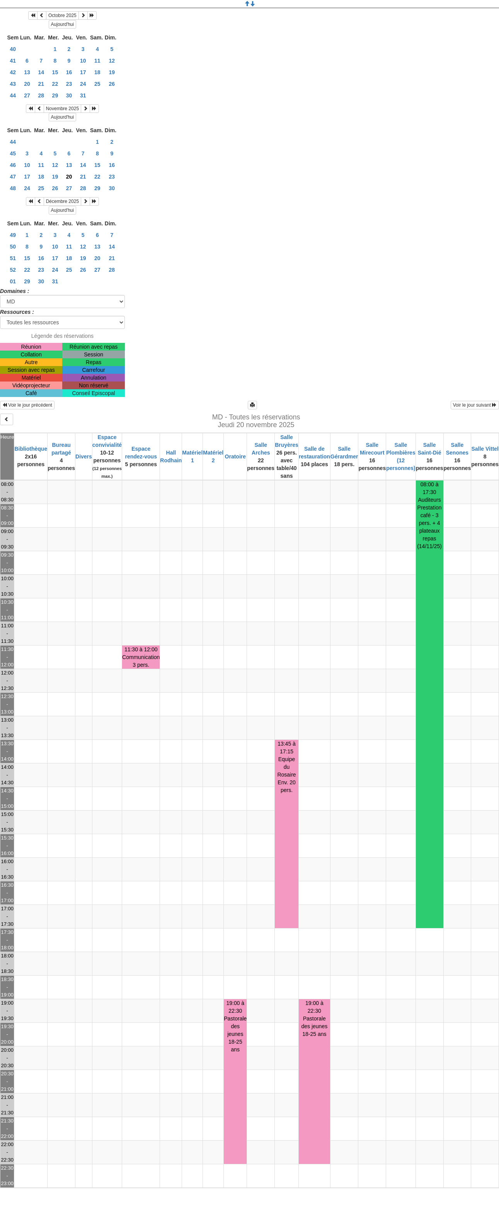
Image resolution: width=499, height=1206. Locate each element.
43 (13, 84)
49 (13, 235)
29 (55, 95)
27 (27, 95)
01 (13, 281)
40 (13, 49)
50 (13, 247)
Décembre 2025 (62, 201)
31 (83, 95)
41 (13, 61)
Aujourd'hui (62, 24)
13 (27, 72)
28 (41, 95)
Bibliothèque (30, 449)
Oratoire (235, 456)
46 (13, 165)
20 (27, 84)
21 (41, 84)
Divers (83, 456)
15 (55, 72)
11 (97, 61)
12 (112, 61)
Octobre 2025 (62, 15)
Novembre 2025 (62, 108)
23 (69, 84)
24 (83, 84)
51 (13, 258)
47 (13, 177)
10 (83, 61)
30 (69, 95)
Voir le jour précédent (27, 405)
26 (112, 84)
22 (55, 84)
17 (83, 72)
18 (97, 72)
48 (13, 188)
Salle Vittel (485, 449)
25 (97, 84)
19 (112, 72)
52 (13, 270)
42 (13, 72)
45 (13, 153)
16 (69, 72)
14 (41, 72)
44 (13, 95)
